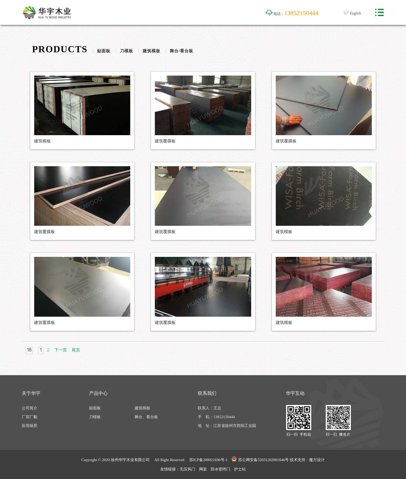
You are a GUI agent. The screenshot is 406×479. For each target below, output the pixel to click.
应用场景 (29, 426)
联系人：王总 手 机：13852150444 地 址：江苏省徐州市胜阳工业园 (227, 417)
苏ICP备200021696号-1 (208, 460)
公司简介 (29, 408)
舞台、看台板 (146, 417)
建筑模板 (151, 51)
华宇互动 (295, 393)
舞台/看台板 (181, 51)
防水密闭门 (220, 469)
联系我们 (207, 393)
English (352, 13)
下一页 (60, 351)
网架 (203, 469)
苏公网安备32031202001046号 (260, 459)
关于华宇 (31, 393)
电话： (292, 14)
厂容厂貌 (29, 417)
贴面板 (103, 51)
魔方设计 (317, 460)
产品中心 (98, 393)
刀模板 (126, 51)
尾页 (76, 351)
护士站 (240, 469)
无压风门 (187, 469)
